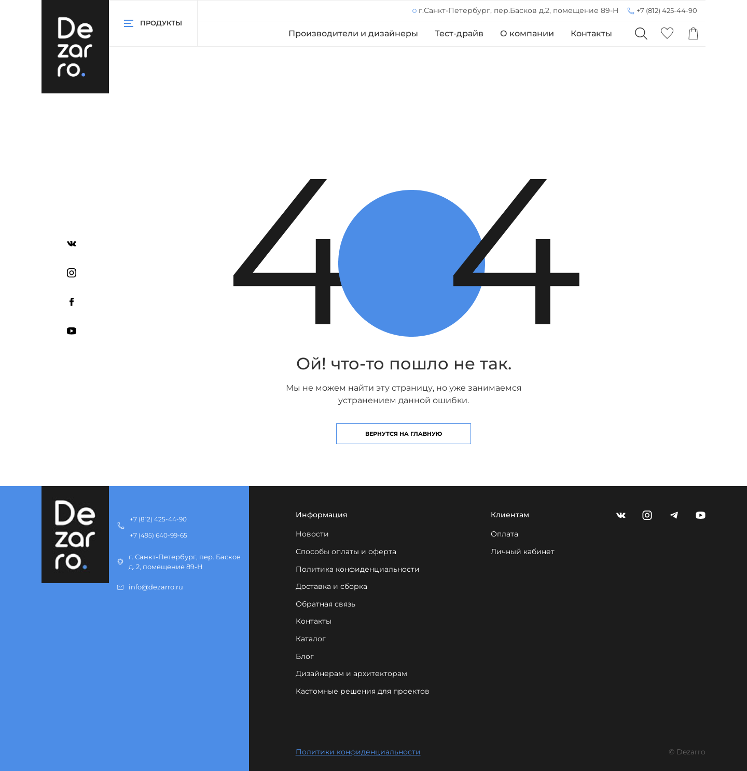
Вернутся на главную (403, 433)
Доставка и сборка (331, 586)
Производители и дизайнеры (353, 33)
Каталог (311, 638)
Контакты (591, 33)
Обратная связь (325, 604)
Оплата (504, 534)
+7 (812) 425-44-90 (667, 10)
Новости (312, 534)
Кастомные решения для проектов (363, 691)
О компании (527, 33)
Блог (305, 656)
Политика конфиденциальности (358, 569)
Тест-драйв (459, 33)
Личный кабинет (523, 551)
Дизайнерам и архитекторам (351, 673)
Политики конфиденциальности (358, 751)
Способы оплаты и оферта (346, 551)
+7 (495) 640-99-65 (158, 535)
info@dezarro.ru (156, 587)
